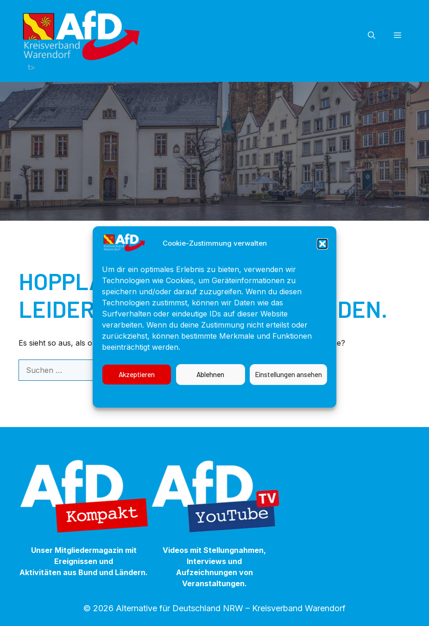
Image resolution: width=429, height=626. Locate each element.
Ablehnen (210, 384)
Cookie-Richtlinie (151, 404)
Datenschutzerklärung (224, 404)
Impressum (288, 404)
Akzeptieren (137, 384)
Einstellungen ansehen (288, 384)
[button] (322, 253)
